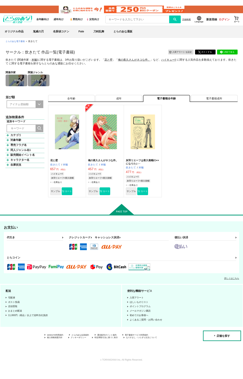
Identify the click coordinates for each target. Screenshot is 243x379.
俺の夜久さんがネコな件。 (134, 63)
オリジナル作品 (14, 35)
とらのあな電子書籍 (16, 45)
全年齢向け (42, 23)
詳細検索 (186, 23)
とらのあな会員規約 (85, 343)
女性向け (92, 23)
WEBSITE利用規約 (57, 343)
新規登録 (211, 23)
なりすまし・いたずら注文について (65, 349)
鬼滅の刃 (38, 35)
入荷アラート (178, 55)
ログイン (224, 23)
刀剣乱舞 (98, 35)
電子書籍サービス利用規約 (150, 343)
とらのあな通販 (122, 35)
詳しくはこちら (231, 286)
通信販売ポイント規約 (115, 343)
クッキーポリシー (83, 346)
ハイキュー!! (168, 63)
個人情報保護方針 (56, 346)
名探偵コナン (61, 35)
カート (75, 199)
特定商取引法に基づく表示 (115, 346)
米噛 (34, 63)
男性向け (76, 23)
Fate (81, 35)
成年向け (59, 23)
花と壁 (108, 63)
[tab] (71, 104)
